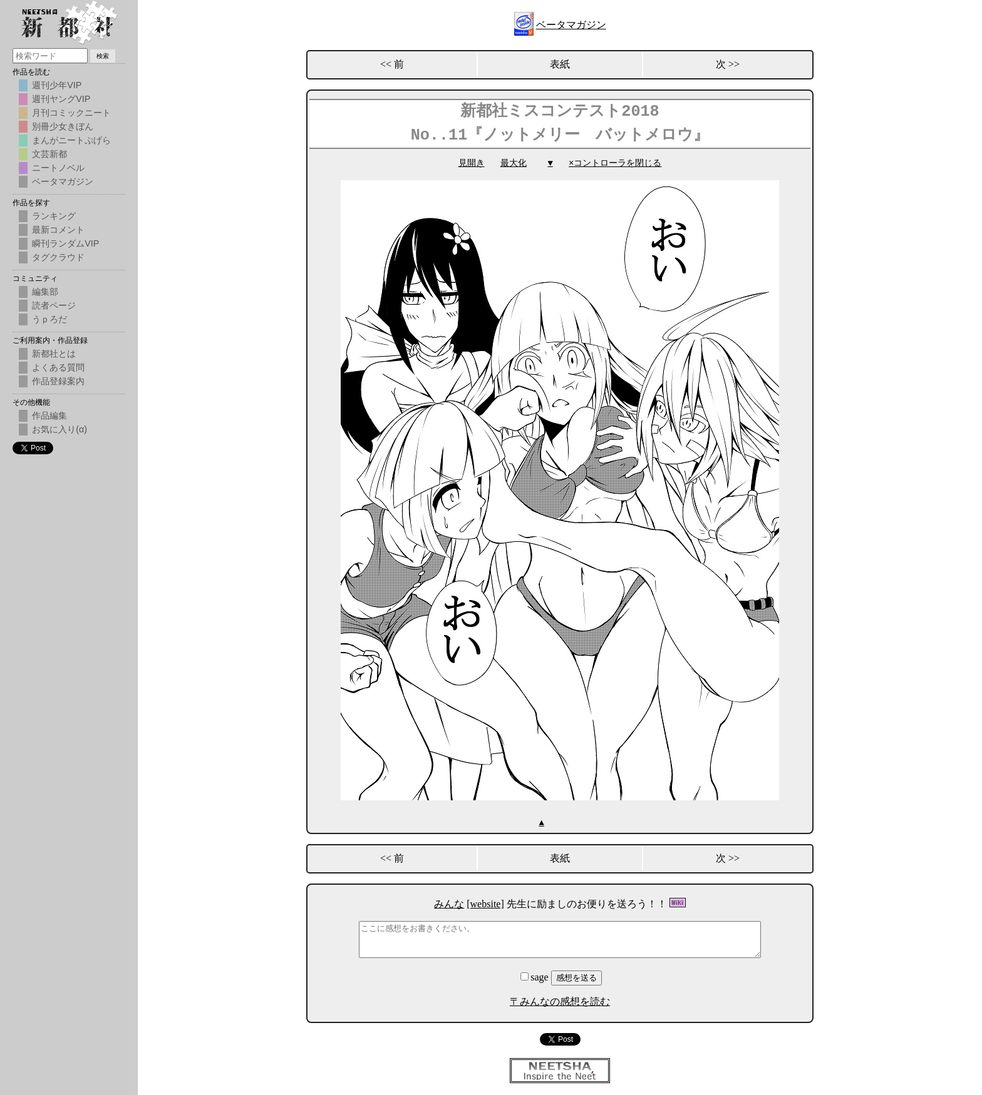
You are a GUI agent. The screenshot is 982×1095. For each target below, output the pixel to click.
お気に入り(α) (59, 429)
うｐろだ (49, 319)
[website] (485, 903)
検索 (102, 56)
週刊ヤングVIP (61, 99)
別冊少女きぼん (62, 126)
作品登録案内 (58, 381)
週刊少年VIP (56, 85)
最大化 (513, 163)
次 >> (728, 64)
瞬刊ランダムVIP (65, 243)
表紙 (560, 64)
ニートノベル (58, 168)
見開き (471, 163)
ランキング (54, 216)
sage (535, 976)
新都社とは (54, 354)
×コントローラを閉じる (615, 163)
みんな (449, 903)
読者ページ (54, 305)
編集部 (45, 292)
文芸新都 (49, 154)
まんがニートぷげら (71, 140)
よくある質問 (58, 367)
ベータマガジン (571, 24)
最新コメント (58, 230)
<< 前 (392, 64)
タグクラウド (58, 257)
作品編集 (49, 415)
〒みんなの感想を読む (560, 1001)
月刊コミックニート (71, 113)
